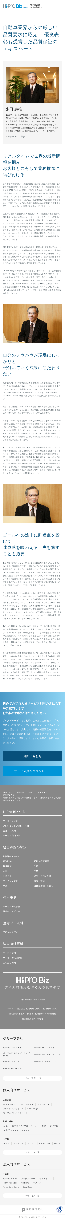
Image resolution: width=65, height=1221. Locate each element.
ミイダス (54, 1125)
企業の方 (20, 792)
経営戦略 (7, 861)
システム (7, 875)
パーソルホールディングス (15, 1047)
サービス (31, 792)
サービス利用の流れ (12, 835)
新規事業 (7, 866)
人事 (5, 871)
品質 (36, 871)
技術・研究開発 (41, 861)
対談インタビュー (11, 911)
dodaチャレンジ (11, 1130)
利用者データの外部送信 (45, 1013)
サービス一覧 (33, 1152)
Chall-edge (32, 1108)
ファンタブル (43, 1104)
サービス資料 (9, 952)
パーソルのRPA (10, 1178)
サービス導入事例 (11, 906)
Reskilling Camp (11, 1186)
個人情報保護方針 (16, 1013)
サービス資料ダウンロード (32, 771)
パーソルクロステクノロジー (47, 1054)
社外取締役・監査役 (43, 885)
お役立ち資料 (9, 962)
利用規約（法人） (33, 1008)
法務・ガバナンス (42, 875)
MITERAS (25, 1182)
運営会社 (21, 1008)
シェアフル (18, 1143)
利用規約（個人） (50, 1008)
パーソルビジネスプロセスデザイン (16, 1054)
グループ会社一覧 (33, 1078)
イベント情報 (39, 999)
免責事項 (29, 1013)
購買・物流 (39, 880)
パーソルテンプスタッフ (45, 1047)
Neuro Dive (45, 1143)
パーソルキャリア (11, 1061)
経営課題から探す (11, 856)
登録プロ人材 (9, 795)
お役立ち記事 (26, 999)
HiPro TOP (8, 792)
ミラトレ (31, 1143)
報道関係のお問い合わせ (32, 1018)
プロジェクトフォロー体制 (16, 825)
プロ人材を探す (10, 932)
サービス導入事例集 (12, 957)
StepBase (28, 1186)
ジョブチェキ (27, 1104)
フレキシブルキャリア (13, 1108)
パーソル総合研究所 (12, 1068)
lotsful (6, 1143)
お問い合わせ (32, 756)
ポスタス (37, 1182)
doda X (25, 1130)
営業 (5, 885)
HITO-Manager (10, 1182)
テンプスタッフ (10, 1104)
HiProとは (11, 1008)
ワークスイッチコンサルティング (36, 1178)
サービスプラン (10, 820)
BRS (44, 1125)
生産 (36, 866)
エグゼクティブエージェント (25, 1125)
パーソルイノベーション (45, 1061)
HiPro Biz (42, 792)
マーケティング (10, 880)
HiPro (57, 1143)
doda (5, 1125)
